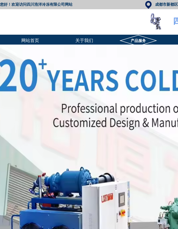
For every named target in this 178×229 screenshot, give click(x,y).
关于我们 (84, 40)
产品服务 (138, 40)
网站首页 (30, 40)
